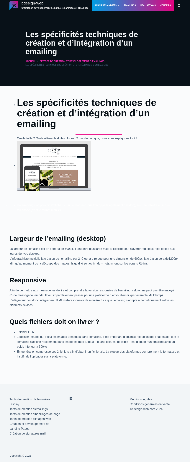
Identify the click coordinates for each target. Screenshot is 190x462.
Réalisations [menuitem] (148, 5)
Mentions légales (141, 399)
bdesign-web (32, 3)
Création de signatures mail (27, 433)
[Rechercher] (179, 5)
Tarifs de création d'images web (30, 418)
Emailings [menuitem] (130, 5)
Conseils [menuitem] (165, 5)
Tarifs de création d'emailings (28, 409)
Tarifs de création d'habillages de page (34, 414)
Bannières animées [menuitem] (107, 5)
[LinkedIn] (71, 398)
